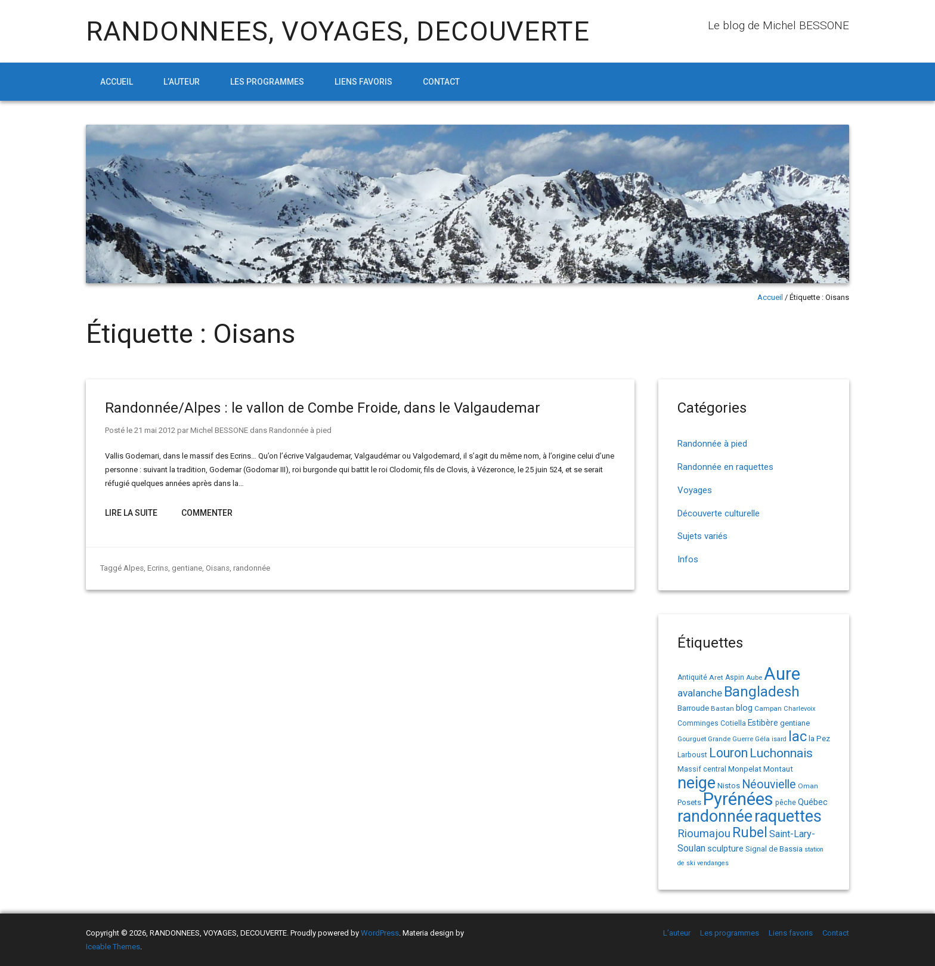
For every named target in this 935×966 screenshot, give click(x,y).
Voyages (694, 490)
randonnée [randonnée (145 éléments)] (715, 816)
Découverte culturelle (718, 513)
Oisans (217, 568)
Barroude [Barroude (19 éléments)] (693, 708)
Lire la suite (131, 513)
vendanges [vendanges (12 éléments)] (713, 863)
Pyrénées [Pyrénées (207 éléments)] (738, 799)
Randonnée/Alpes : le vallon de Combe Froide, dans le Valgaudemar (322, 408)
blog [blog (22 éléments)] (744, 708)
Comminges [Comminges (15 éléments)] (698, 723)
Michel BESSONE (219, 430)
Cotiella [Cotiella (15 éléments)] (733, 723)
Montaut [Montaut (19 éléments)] (778, 768)
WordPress (380, 932)
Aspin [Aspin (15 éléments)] (734, 677)
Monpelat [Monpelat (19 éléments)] (744, 768)
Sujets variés (702, 536)
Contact (441, 81)
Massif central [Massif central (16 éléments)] (701, 768)
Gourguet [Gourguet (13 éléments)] (691, 739)
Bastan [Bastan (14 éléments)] (722, 708)
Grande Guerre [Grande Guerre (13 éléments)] (730, 739)
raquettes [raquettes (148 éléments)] (788, 816)
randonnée (251, 568)
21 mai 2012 (154, 430)
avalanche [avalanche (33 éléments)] (699, 693)
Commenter (207, 513)
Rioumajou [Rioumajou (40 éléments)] (703, 833)
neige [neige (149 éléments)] (696, 782)
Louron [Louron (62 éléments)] (728, 752)
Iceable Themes (113, 946)
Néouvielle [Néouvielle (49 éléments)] (769, 784)
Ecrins (157, 568)
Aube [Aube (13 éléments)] (754, 678)
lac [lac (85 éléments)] (797, 736)
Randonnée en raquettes (725, 467)
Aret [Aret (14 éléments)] (716, 677)
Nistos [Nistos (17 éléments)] (728, 785)
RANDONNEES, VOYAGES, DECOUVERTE (338, 31)
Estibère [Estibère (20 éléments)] (763, 722)
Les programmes (267, 81)
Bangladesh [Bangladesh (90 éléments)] (762, 691)
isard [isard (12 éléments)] (779, 739)
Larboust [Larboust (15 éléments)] (692, 755)
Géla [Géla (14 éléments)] (762, 739)
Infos (687, 559)
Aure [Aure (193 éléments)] (782, 674)
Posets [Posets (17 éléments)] (689, 802)
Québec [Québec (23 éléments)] (813, 802)
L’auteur (181, 81)
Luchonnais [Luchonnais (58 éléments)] (781, 753)
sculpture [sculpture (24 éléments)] (725, 848)
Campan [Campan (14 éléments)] (768, 708)
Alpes (133, 568)
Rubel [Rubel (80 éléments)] (749, 833)
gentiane (187, 568)
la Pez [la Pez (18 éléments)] (819, 738)
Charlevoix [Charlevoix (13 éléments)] (800, 709)
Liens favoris (363, 81)
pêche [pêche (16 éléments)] (785, 802)
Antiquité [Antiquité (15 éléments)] (692, 677)
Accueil (116, 81)
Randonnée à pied (300, 430)
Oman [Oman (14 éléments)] (808, 786)
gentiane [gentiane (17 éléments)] (795, 723)
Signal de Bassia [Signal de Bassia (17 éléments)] (774, 848)
